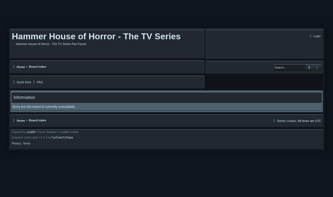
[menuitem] (315, 36)
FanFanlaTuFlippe (62, 137)
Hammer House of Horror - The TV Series (96, 36)
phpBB (31, 132)
